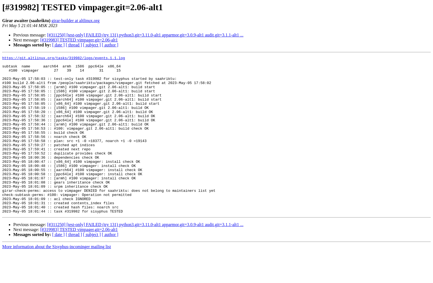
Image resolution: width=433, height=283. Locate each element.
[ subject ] (92, 45)
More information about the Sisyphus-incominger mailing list (56, 278)
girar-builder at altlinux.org (76, 20)
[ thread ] (74, 45)
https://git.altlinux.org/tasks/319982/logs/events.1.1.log (63, 58)
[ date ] (58, 45)
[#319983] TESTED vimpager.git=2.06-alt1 (79, 40)
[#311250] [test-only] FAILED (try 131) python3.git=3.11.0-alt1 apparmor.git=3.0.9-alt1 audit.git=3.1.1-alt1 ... (145, 35)
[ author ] (110, 45)
